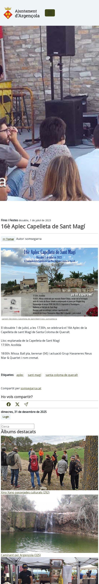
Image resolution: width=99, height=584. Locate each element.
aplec (19, 375)
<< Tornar (8, 239)
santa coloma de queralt (62, 375)
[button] (26, 404)
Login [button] (6, 416)
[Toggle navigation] (50, 12)
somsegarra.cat (31, 388)
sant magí (34, 375)
